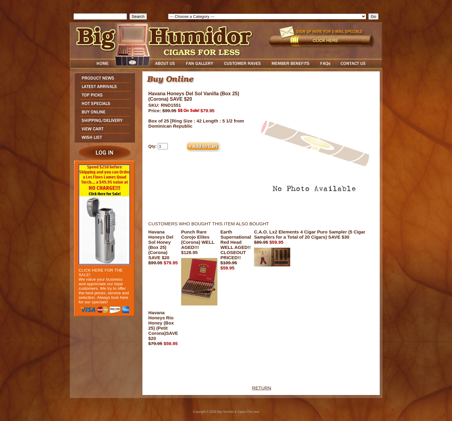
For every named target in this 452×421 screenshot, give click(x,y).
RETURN (261, 387)
